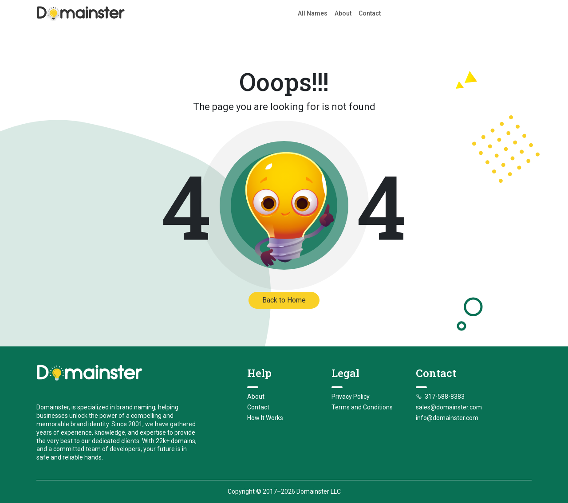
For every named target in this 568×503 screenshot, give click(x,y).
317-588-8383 (440, 396)
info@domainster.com (447, 417)
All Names (312, 13)
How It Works (265, 417)
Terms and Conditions (362, 407)
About (343, 13)
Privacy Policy (350, 396)
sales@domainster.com (449, 407)
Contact (370, 13)
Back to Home (284, 300)
